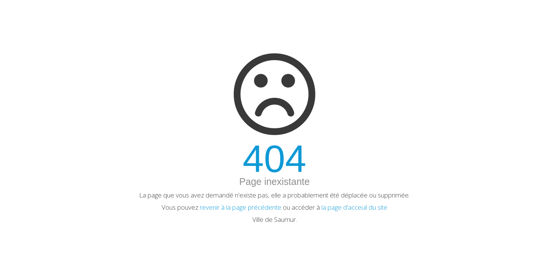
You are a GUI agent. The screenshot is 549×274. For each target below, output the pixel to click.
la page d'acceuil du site (354, 207)
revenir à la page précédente (240, 207)
